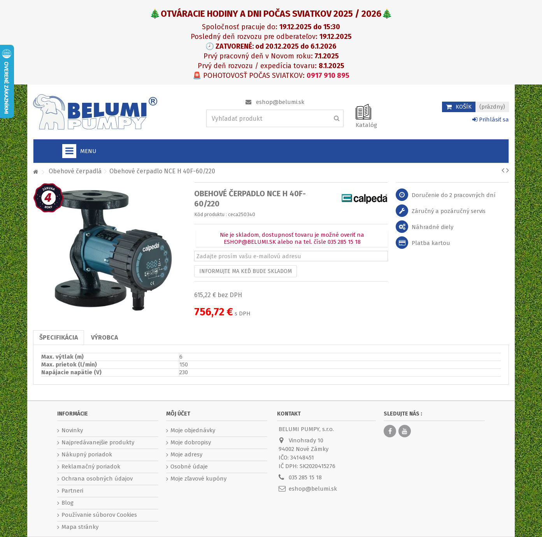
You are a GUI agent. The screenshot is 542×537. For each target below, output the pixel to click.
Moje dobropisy (190, 442)
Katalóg (366, 125)
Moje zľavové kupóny (198, 478)
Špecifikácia (58, 337)
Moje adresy (186, 454)
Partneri (72, 490)
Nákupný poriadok (86, 454)
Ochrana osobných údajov (97, 478)
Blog (67, 502)
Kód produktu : (210, 214)
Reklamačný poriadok (90, 466)
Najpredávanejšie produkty (97, 442)
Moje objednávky (192, 430)
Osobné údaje (189, 466)
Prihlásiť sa (490, 119)
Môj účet (178, 413)
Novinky (72, 430)
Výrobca (104, 337)
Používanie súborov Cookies (99, 514)
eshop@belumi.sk (280, 102)
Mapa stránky (79, 526)
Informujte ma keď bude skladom (245, 271)
